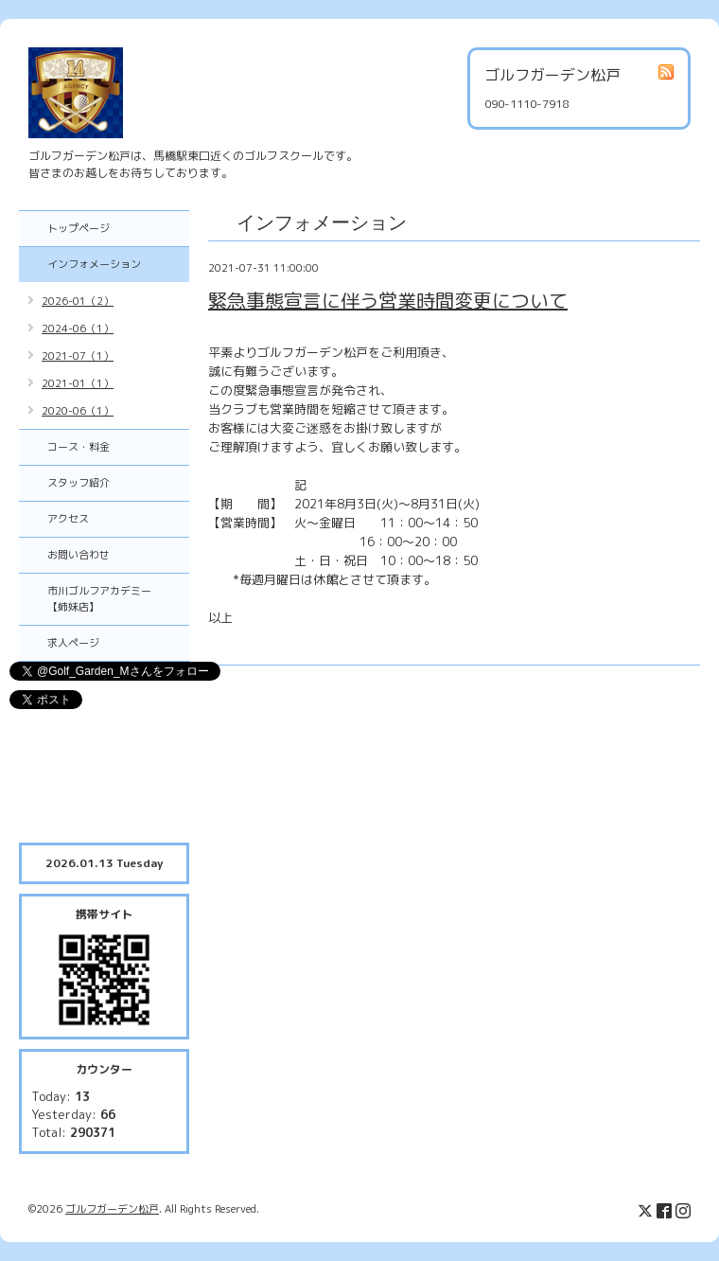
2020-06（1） (78, 410)
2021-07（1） (78, 356)
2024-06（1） (78, 328)
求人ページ (73, 642)
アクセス (68, 518)
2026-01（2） (78, 301)
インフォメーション (94, 264)
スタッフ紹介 (78, 482)
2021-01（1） (78, 383)
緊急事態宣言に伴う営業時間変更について (388, 300)
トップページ (78, 228)
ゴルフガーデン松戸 (112, 1209)
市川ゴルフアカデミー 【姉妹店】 (109, 598)
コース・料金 (78, 446)
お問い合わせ (78, 554)
